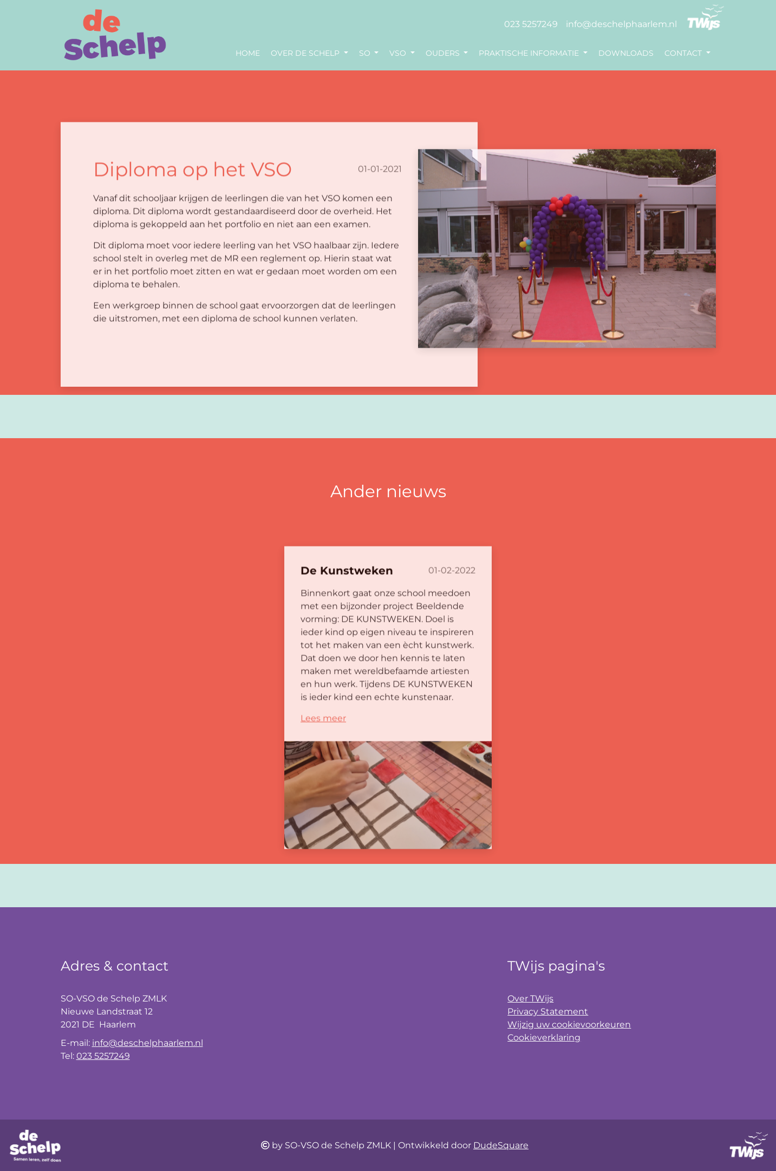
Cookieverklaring (544, 1037)
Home (248, 53)
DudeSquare (501, 1145)
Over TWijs (530, 998)
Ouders (444, 53)
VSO (398, 53)
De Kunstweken (347, 594)
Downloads (626, 53)
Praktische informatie (530, 53)
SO (366, 53)
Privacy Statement (547, 1011)
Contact (684, 53)
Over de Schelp (306, 53)
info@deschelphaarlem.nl (621, 24)
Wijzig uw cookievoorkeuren (569, 1024)
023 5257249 (531, 24)
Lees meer (323, 742)
